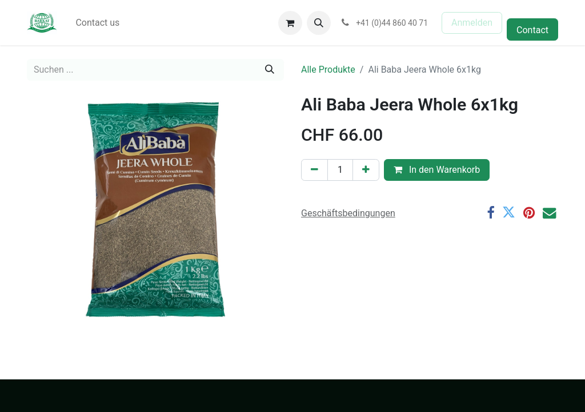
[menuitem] (97, 22)
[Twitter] (508, 212)
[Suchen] (269, 70)
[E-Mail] (549, 212)
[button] (319, 23)
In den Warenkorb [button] (437, 169)
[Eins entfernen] (314, 170)
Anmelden (471, 22)
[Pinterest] (529, 212)
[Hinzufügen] (365, 170)
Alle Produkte (328, 69)
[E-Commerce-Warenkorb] (290, 23)
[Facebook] (490, 212)
